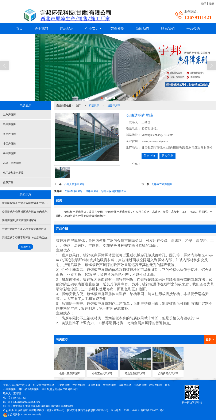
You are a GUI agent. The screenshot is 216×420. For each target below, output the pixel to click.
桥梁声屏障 (9, 153)
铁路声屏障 (9, 124)
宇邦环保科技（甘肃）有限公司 (46, 410)
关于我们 (41, 28)
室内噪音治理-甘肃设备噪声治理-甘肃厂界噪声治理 (30, 203)
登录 (203, 3)
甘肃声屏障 (48, 385)
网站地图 (116, 410)
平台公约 (193, 28)
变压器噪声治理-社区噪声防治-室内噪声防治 (27, 211)
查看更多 (26, 246)
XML (127, 410)
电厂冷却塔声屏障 (13, 172)
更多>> (210, 339)
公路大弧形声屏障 (74, 184)
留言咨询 (149, 155)
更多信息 (167, 155)
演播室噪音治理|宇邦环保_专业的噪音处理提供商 (29, 237)
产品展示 (66, 28)
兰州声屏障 (9, 114)
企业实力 (92, 28)
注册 (211, 3)
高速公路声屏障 (12, 163)
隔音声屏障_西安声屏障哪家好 (19, 220)
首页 (19, 28)
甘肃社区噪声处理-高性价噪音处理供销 (24, 228)
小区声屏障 (9, 143)
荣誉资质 (117, 28)
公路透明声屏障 (73, 191)
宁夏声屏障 (63, 385)
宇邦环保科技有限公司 (114, 191)
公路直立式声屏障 (162, 184)
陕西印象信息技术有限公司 (93, 410)
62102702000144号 (22, 414)
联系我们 (168, 28)
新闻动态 (142, 28)
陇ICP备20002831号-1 (153, 410)
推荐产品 (8, 182)
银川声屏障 (94, 385)
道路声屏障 (114, 105)
